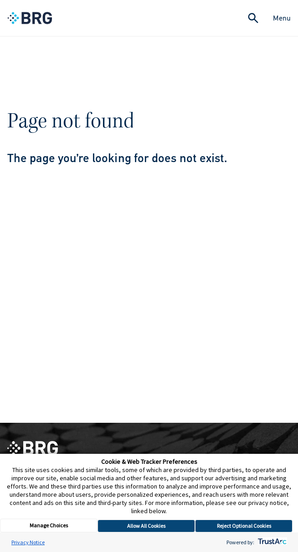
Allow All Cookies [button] (146, 525)
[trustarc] (271, 542)
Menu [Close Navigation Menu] (282, 18)
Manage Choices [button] (49, 525)
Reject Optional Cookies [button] (244, 525)
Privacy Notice (28, 542)
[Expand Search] (253, 18)
